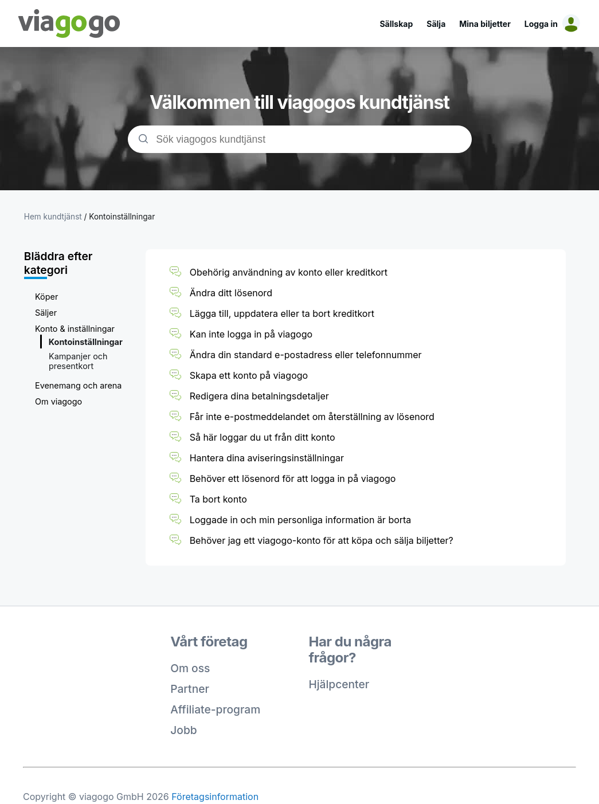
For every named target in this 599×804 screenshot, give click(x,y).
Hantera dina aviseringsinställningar (267, 458)
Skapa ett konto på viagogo (249, 375)
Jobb (183, 730)
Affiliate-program (215, 709)
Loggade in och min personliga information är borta (301, 519)
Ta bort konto (218, 499)
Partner (189, 689)
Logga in (541, 24)
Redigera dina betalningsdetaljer (259, 396)
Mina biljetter (485, 24)
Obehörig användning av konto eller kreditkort (288, 272)
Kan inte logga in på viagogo (251, 334)
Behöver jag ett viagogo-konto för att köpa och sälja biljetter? (321, 540)
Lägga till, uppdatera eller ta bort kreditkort (282, 313)
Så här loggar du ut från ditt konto (262, 437)
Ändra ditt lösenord (231, 293)
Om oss (190, 668)
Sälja (435, 24)
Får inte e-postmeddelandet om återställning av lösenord (312, 416)
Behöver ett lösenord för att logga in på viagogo (293, 478)
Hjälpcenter (339, 684)
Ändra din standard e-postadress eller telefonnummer (306, 354)
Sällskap (396, 24)
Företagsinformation (215, 796)
